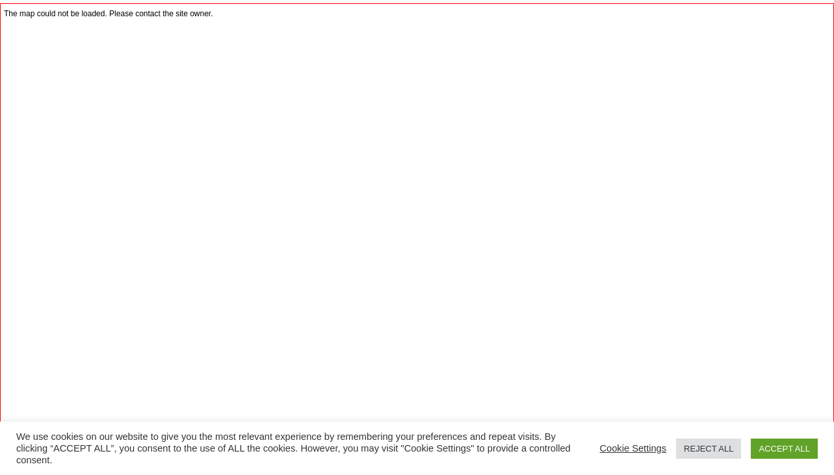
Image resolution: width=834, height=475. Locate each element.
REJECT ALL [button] (708, 449)
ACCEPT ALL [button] (784, 449)
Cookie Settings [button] (632, 448)
